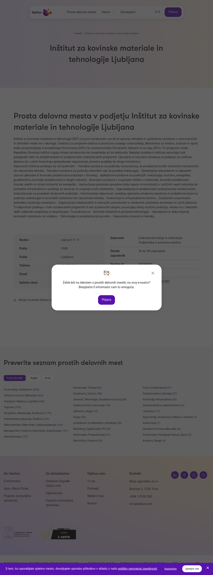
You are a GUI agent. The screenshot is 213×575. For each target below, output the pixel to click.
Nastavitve (170, 568)
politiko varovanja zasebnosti (137, 568)
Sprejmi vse (192, 568)
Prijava (106, 299)
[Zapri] (153, 273)
